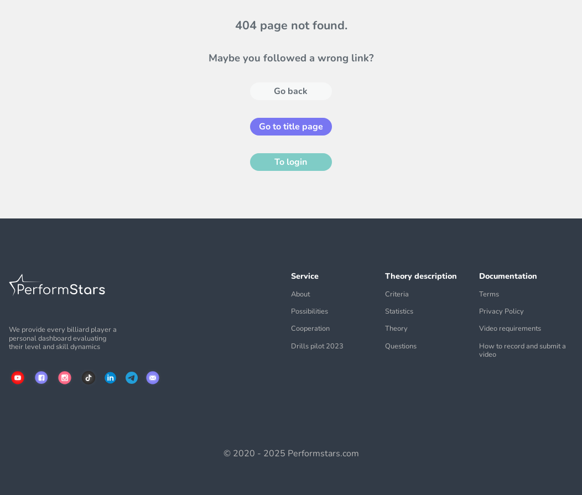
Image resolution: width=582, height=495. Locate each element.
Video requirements (510, 329)
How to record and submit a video (522, 350)
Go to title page (291, 127)
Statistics (399, 312)
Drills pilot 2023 (317, 346)
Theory (396, 329)
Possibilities (309, 312)
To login (290, 162)
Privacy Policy (501, 312)
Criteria (397, 294)
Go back (291, 91)
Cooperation (310, 329)
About (300, 294)
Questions (401, 346)
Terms (489, 294)
